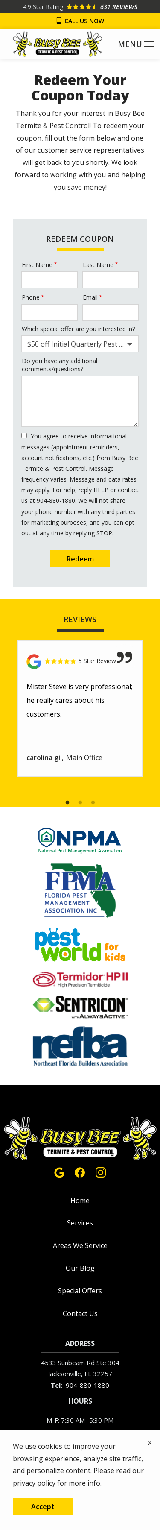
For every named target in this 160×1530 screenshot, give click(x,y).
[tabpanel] (80, 709)
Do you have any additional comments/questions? (59, 365)
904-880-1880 (87, 1385)
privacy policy (34, 1483)
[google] (59, 1171)
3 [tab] (93, 803)
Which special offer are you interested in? (78, 329)
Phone (31, 297)
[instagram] (100, 1171)
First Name (37, 265)
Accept (43, 1506)
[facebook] (80, 1171)
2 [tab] (80, 803)
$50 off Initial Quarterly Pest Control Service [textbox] (81, 344)
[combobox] (80, 343)
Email (90, 297)
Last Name (98, 265)
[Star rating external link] (80, 6)
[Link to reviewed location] (80, 661)
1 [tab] (67, 803)
